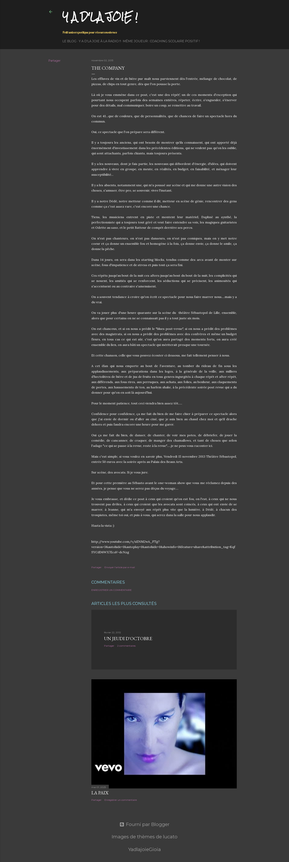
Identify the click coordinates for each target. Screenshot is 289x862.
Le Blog (69, 41)
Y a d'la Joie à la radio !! (100, 41)
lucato (170, 837)
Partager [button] (54, 60)
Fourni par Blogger (144, 824)
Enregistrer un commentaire (111, 589)
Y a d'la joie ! (100, 16)
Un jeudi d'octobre (128, 638)
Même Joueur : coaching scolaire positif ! (161, 41)
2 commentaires (126, 645)
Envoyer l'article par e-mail (119, 567)
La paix (99, 793)
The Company (107, 68)
